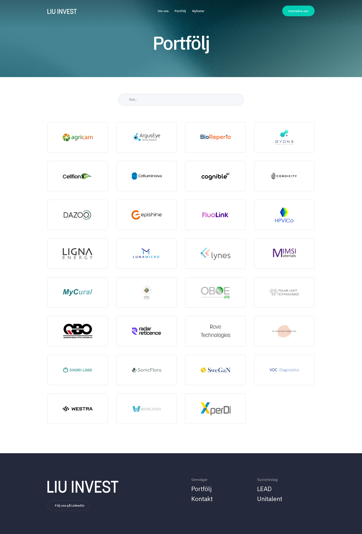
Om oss (163, 11)
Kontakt (202, 499)
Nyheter (198, 11)
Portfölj (180, 11)
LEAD (264, 489)
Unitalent (269, 499)
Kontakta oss (298, 11)
